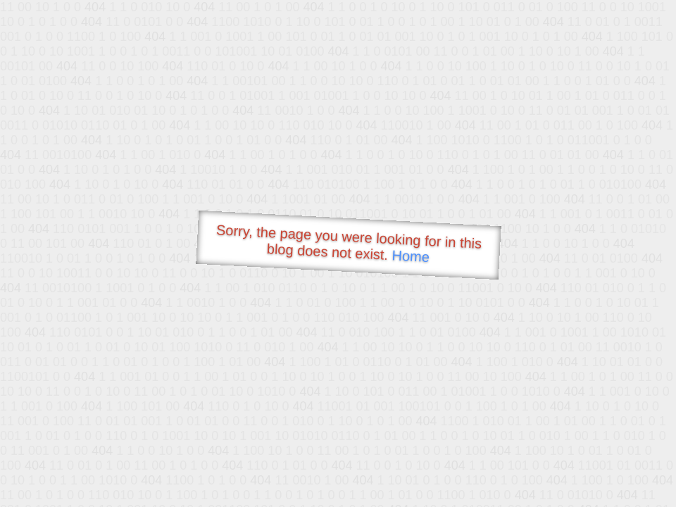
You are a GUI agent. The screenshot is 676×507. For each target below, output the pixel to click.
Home (411, 256)
